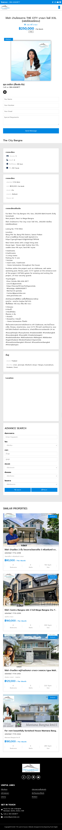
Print (31, 32)
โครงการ (8, 481)
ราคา (6, 450)
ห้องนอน (8, 472)
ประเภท (7, 464)
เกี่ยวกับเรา (4, 789)
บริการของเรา (5, 793)
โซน (6, 442)
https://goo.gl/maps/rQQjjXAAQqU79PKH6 (22, 239)
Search (18, 490)
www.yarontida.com (14, 295)
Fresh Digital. (54, 827)
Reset (44, 490)
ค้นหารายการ (9, 433)
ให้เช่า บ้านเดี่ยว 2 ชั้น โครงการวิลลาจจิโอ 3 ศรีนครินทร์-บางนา (32, 549)
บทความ (3, 797)
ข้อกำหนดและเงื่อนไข (38, 793)
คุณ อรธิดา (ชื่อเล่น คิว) (13, 84)
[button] (59, 7)
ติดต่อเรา (34, 797)
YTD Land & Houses (22, 827)
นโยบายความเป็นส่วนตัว (39, 789)
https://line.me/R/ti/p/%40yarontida (21, 286)
